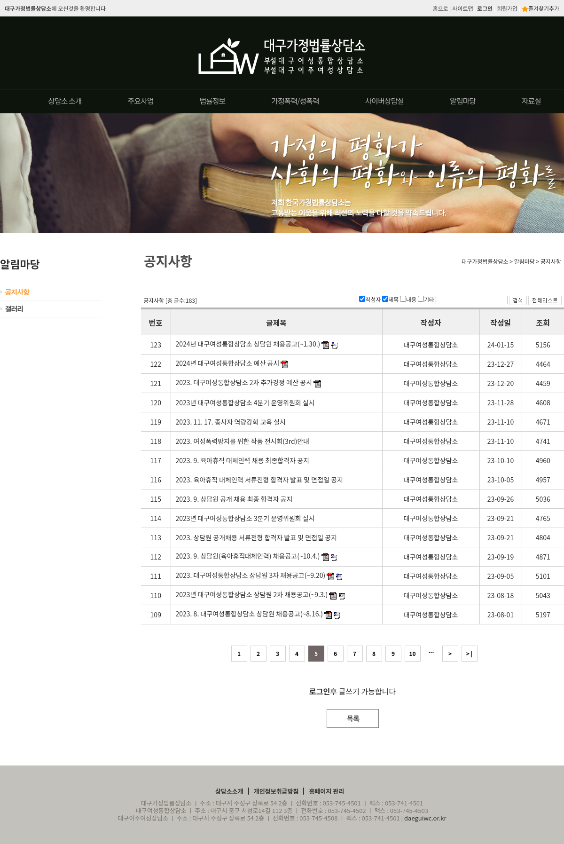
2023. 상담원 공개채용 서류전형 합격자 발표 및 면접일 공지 (256, 537)
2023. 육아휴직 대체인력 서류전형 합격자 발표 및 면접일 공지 (259, 479)
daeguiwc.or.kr (425, 817)
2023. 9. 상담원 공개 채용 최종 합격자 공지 (234, 499)
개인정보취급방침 (276, 791)
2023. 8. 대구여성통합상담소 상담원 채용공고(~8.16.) (249, 613)
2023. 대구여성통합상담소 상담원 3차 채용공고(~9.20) (251, 575)
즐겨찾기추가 (540, 8)
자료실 (531, 100)
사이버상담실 (384, 100)
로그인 (485, 8)
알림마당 (463, 100)
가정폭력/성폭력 (295, 100)
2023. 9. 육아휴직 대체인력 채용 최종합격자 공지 (242, 460)
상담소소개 (229, 791)
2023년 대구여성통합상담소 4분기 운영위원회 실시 (245, 402)
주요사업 (141, 100)
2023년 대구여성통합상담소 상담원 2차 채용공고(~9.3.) (252, 594)
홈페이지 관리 (326, 791)
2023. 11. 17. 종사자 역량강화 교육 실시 (231, 421)
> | (469, 653)
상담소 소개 (64, 100)
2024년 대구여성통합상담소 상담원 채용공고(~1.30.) (248, 343)
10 (412, 653)
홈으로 (440, 8)
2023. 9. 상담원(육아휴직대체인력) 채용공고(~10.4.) (248, 555)
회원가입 (507, 8)
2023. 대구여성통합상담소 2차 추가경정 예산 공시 (244, 382)
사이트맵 (462, 8)
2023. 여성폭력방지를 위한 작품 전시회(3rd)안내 (243, 441)
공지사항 (17, 292)
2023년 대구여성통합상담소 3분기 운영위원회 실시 (245, 518)
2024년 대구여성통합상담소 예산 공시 (228, 363)
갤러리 (14, 309)
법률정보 (212, 100)
